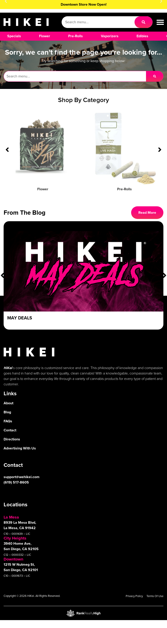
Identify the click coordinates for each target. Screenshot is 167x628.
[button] (160, 22)
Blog (7, 412)
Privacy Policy (134, 596)
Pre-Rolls (124, 189)
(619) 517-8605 (16, 482)
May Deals (19, 317)
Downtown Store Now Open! (84, 4)
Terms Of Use (154, 596)
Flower (42, 189)
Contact (10, 430)
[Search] (144, 22)
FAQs (8, 421)
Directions (12, 439)
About (8, 403)
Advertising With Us (20, 448)
